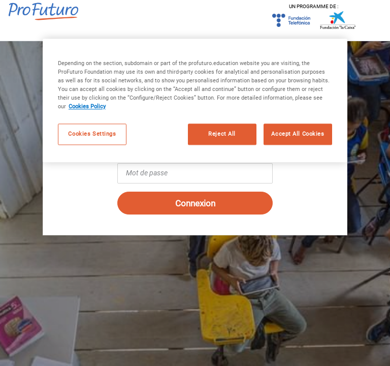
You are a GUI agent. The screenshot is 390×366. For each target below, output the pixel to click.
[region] (195, 100)
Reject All (222, 134)
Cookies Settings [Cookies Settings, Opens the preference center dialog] (92, 134)
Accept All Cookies (297, 134)
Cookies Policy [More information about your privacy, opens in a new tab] (87, 106)
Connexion (195, 203)
